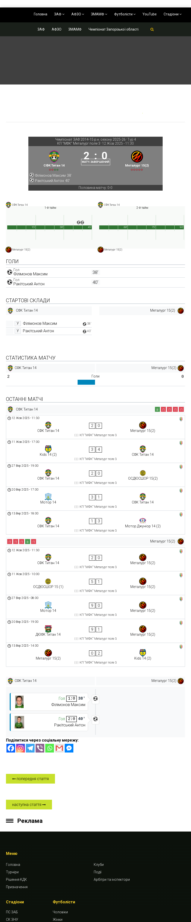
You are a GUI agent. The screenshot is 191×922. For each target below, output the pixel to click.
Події (97, 796)
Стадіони (173, 14)
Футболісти (125, 14)
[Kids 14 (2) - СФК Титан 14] (95, 450)
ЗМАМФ (99, 14)
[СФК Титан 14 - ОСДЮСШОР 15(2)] (95, 465)
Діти (56, 851)
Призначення (17, 811)
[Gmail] (59, 672)
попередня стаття (30, 703)
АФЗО (77, 14)
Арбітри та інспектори (112, 804)
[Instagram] (20, 672)
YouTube (150, 14)
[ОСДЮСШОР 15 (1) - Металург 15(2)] (95, 539)
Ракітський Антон (29, 294)
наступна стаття (29, 728)
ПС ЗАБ (12, 836)
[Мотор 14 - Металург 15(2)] (95, 554)
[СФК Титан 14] (51, 165)
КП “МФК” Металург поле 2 (22, 883)
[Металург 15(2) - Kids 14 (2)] (95, 583)
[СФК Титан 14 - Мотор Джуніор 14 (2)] (95, 494)
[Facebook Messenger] (69, 672)
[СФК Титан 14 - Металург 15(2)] (95, 435)
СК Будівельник (18, 907)
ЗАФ (59, 14)
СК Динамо (15, 859)
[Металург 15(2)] (140, 165)
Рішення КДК (16, 804)
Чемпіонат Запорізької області (114, 29)
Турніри (12, 796)
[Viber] (40, 672)
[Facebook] (10, 672)
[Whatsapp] (49, 672)
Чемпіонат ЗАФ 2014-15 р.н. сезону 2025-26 (90, 139)
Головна (40, 14)
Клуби (99, 789)
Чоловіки (60, 836)
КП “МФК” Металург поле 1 (22, 869)
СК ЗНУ (12, 844)
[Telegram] (30, 672)
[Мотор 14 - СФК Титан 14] (95, 479)
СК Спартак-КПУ (19, 851)
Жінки (57, 844)
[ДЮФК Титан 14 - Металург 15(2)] (95, 568)
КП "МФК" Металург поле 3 (78, 143)
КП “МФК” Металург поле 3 (22, 896)
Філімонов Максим (30, 284)
